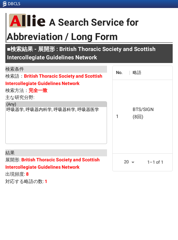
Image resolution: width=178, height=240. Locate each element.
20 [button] (126, 161)
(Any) (56, 104)
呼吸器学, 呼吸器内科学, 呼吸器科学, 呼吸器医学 (56, 110)
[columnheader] (121, 73)
